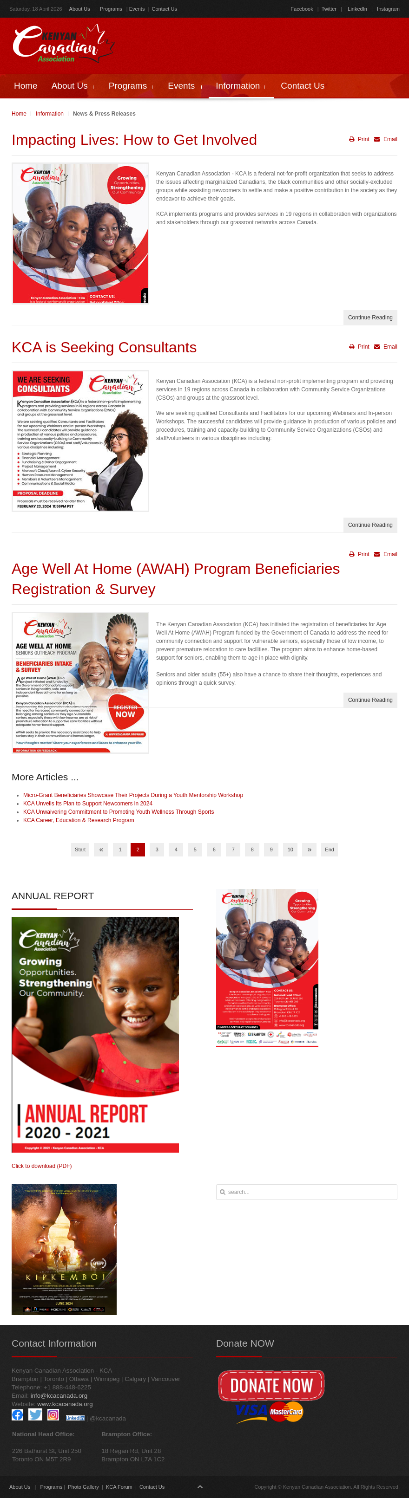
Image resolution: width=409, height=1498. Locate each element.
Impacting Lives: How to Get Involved (134, 139)
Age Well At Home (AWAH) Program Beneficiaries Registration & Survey (176, 579)
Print (359, 139)
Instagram (388, 9)
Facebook (301, 9)
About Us (79, 9)
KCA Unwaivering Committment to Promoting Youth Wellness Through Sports (118, 812)
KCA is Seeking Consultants (104, 347)
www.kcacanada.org (64, 1404)
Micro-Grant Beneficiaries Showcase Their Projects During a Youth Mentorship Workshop (133, 795)
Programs (111, 9)
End (329, 849)
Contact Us (164, 9)
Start (80, 849)
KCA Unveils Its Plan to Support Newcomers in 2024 (87, 803)
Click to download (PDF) (42, 1166)
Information (50, 113)
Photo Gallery (83, 1487)
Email (384, 139)
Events (137, 9)
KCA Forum (119, 1487)
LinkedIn (357, 9)
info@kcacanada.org (59, 1395)
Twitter (329, 9)
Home (19, 113)
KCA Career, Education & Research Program (78, 820)
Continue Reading (370, 317)
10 (290, 849)
